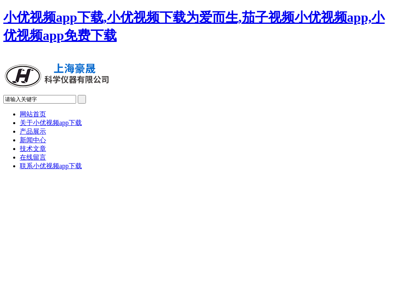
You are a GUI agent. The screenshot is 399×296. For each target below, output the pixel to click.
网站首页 (33, 114)
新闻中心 (33, 139)
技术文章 (33, 148)
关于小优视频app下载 (51, 122)
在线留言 (33, 157)
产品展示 (33, 131)
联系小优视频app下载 (51, 165)
